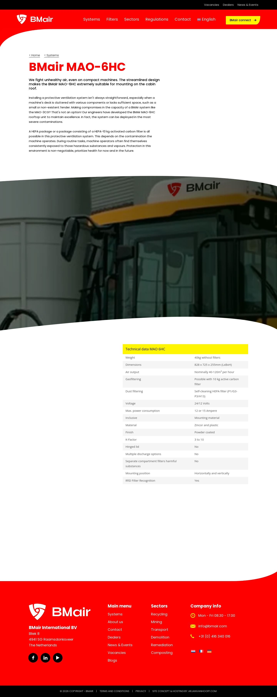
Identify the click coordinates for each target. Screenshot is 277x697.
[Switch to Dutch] (193, 651)
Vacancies (211, 5)
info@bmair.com (212, 626)
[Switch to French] (201, 651)
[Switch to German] (209, 651)
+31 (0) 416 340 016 (214, 636)
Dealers (228, 5)
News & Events (248, 5)
